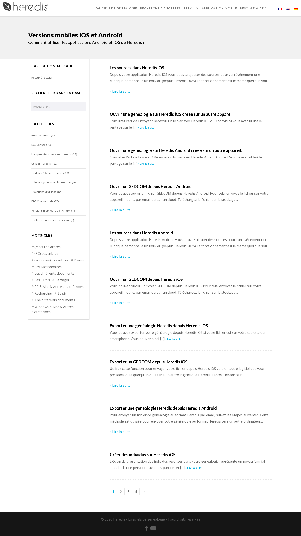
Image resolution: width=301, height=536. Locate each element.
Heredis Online (40, 135)
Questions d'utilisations (46, 192)
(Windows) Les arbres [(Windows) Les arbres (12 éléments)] (51, 260)
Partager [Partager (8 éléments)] (62, 280)
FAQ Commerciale (42, 201)
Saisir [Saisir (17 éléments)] (62, 293)
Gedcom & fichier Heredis (47, 173)
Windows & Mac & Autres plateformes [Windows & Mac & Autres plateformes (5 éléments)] (52, 309)
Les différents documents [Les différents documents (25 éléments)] (54, 273)
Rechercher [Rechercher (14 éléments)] (43, 293)
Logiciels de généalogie (146, 519)
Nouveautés (39, 145)
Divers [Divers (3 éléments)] (79, 260)
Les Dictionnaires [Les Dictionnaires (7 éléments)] (48, 267)
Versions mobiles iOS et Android (51, 211)
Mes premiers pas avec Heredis (51, 154)
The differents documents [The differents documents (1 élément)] (54, 300)
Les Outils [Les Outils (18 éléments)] (42, 280)
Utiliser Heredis (41, 164)
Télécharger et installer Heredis (51, 182)
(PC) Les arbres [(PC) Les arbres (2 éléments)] (46, 253)
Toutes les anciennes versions (50, 220)
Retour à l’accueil (42, 77)
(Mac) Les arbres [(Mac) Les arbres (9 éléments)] (47, 246)
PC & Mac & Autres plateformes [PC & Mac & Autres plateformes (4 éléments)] (59, 286)
